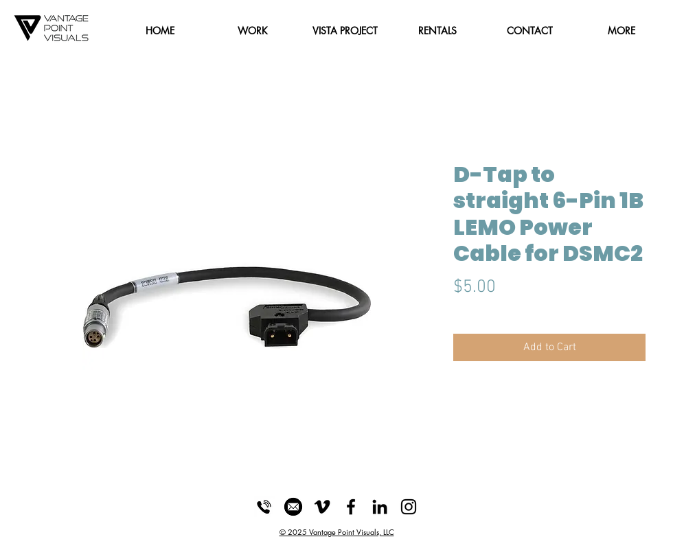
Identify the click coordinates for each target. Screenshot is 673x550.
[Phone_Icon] (264, 506)
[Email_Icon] (293, 506)
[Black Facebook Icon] (351, 506)
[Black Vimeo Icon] (322, 506)
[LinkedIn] (379, 506)
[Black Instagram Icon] (408, 506)
